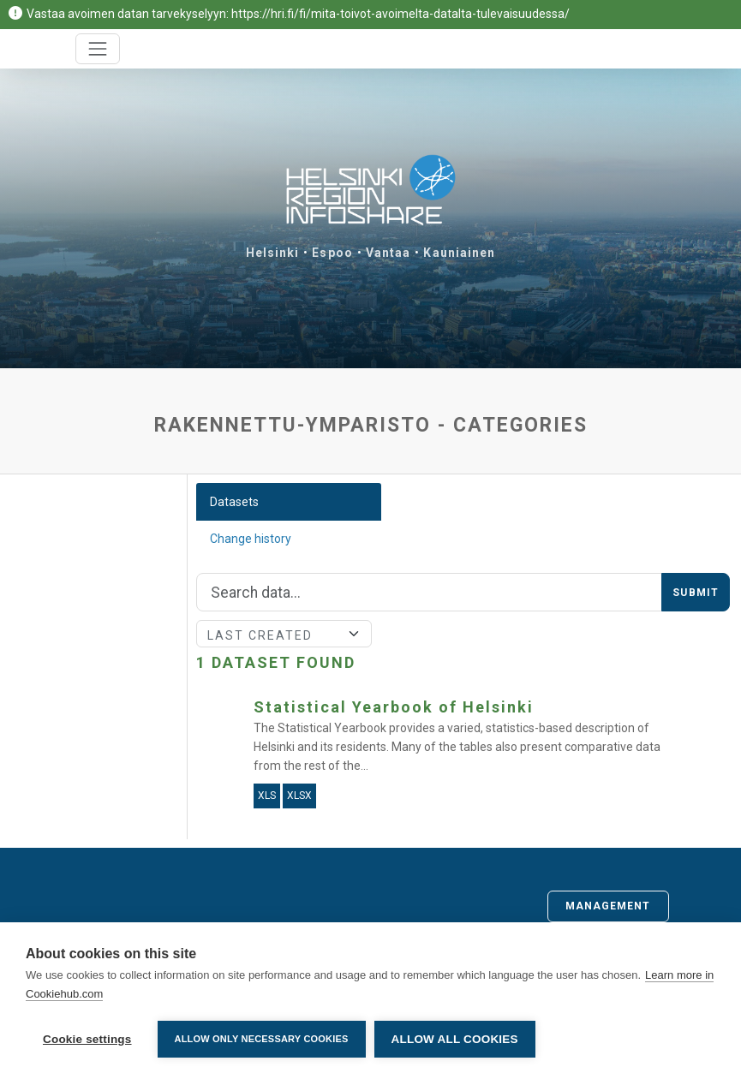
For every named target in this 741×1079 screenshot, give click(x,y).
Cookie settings (87, 1039)
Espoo (332, 252)
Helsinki (273, 252)
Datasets (234, 502)
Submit (695, 593)
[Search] (429, 592)
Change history (250, 538)
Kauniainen (459, 252)
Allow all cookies (454, 1039)
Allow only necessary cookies (262, 1039)
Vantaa (388, 252)
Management (608, 906)
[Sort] (284, 633)
